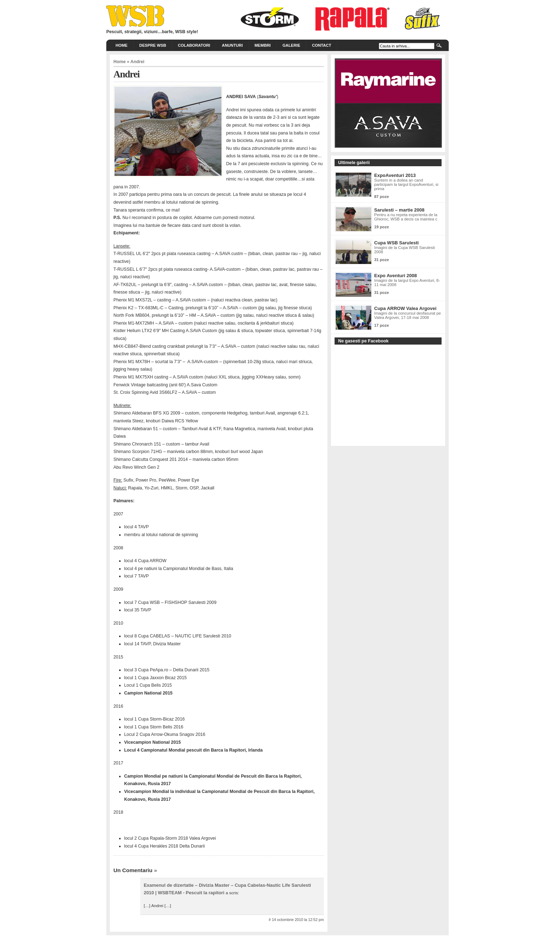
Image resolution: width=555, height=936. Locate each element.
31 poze (381, 260)
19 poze (381, 227)
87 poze (381, 196)
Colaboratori (194, 45)
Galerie (291, 45)
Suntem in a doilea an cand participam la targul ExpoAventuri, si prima (406, 184)
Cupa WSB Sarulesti (396, 242)
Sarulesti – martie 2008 (399, 210)
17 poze (381, 325)
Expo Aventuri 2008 (395, 275)
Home (122, 45)
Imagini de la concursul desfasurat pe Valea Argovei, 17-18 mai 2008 (407, 315)
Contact (321, 45)
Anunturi (232, 45)
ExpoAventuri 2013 (395, 175)
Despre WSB (152, 45)
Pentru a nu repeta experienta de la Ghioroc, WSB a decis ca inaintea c (405, 217)
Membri (263, 45)
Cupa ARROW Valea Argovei (405, 308)
